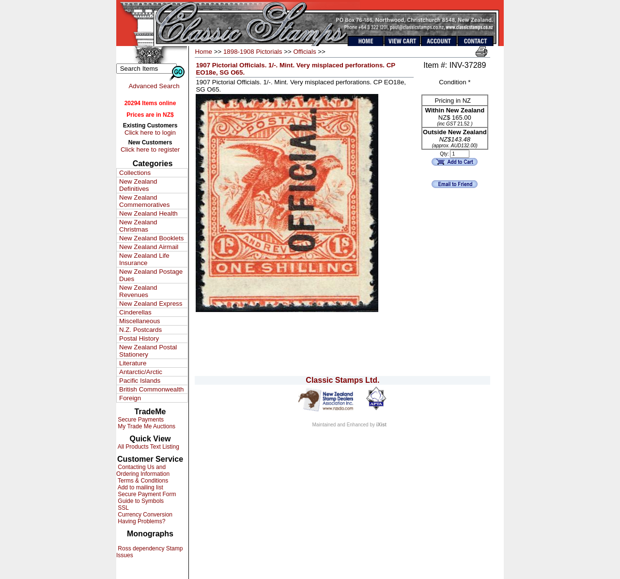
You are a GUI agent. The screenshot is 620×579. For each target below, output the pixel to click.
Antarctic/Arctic (140, 372)
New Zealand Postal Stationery (148, 351)
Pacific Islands (139, 380)
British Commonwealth (151, 389)
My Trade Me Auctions (145, 426)
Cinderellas (135, 312)
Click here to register (150, 149)
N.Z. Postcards (140, 329)
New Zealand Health (148, 213)
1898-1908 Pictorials (252, 51)
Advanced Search (153, 86)
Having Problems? (140, 521)
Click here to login (150, 132)
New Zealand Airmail (148, 246)
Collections (135, 172)
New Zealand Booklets (151, 238)
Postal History (139, 338)
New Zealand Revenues (138, 291)
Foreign (130, 398)
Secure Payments (140, 419)
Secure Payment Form (146, 494)
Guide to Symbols (140, 501)
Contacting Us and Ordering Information (143, 470)
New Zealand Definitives (138, 185)
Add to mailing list (139, 487)
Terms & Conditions (142, 480)
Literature (132, 363)
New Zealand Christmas (138, 226)
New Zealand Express (150, 303)
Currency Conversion (144, 514)
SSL (122, 507)
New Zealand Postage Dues (151, 275)
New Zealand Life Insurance (144, 259)
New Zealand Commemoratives (144, 201)
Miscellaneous (139, 321)
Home (203, 51)
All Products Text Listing (147, 446)
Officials (304, 51)
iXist (381, 424)
